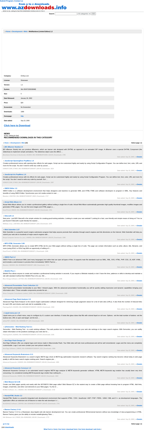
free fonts (62, 429)
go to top (6, 424)
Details (139, 157)
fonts (55, 429)
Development (17, 31)
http (22, 116)
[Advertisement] (53, 21)
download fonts (71, 429)
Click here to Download (17, 125)
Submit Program (6, 1)
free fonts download (86, 429)
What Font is (48, 429)
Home (8, 31)
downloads (9, 427)
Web (25, 31)
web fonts (97, 429)
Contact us (18, 1)
